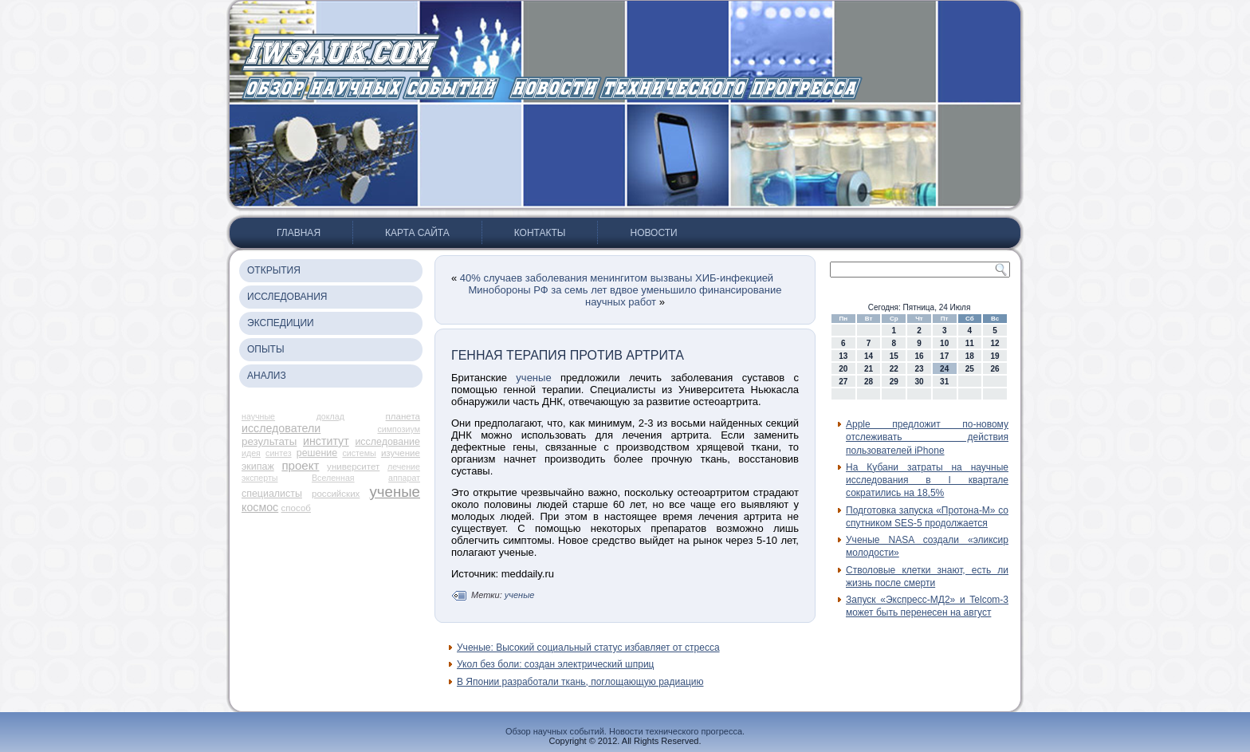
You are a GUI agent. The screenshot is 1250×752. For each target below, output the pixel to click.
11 (969, 343)
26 (995, 368)
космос (260, 507)
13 (843, 356)
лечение (403, 466)
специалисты (272, 493)
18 (969, 356)
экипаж (258, 466)
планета (403, 416)
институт (326, 441)
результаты (269, 441)
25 (969, 368)
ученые (394, 491)
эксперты (259, 477)
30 (918, 381)
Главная (298, 232)
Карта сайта (417, 232)
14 (868, 356)
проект (300, 465)
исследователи (281, 428)
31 (944, 381)
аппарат (404, 477)
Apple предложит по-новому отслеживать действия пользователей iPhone (927, 437)
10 (944, 343)
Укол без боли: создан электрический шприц (555, 664)
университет (353, 466)
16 (918, 356)
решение (317, 453)
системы (358, 453)
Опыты (266, 349)
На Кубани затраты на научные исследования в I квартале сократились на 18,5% (927, 480)
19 (995, 356)
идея (251, 453)
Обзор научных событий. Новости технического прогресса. (625, 731)
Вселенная (333, 477)
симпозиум (398, 429)
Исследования (287, 296)
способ (296, 508)
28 (868, 381)
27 (843, 381)
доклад (330, 416)
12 (995, 343)
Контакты (540, 232)
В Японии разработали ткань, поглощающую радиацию (580, 681)
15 (894, 356)
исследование (387, 441)
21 (868, 368)
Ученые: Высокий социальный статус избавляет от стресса (588, 647)
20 (843, 368)
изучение (400, 453)
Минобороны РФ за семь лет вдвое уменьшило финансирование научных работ (625, 296)
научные (258, 416)
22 (894, 368)
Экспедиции (280, 323)
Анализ (266, 375)
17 (944, 356)
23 (918, 368)
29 (894, 381)
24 (944, 368)
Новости (653, 232)
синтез (278, 453)
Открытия (274, 270)
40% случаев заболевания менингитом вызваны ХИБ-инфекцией (616, 278)
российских (336, 493)
